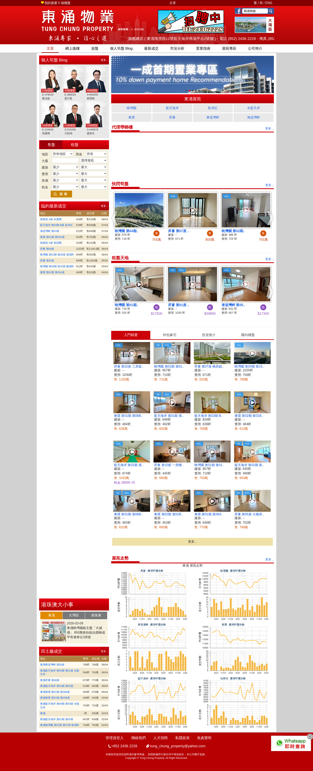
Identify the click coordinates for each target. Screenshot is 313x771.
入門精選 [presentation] (131, 335)
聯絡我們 (138, 738)
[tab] (51, 615)
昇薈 (172, 117)
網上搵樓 (72, 48)
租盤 (74, 145)
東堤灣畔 (212, 117)
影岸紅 (213, 108)
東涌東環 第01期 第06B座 (55, 691)
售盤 (51, 145)
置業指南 (203, 48)
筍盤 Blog (121, 48)
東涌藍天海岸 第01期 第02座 (56, 685)
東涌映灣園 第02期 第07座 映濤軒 (59, 725)
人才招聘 (160, 738)
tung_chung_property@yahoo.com (177, 746)
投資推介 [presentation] (209, 335)
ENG (268, 3)
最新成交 (151, 48)
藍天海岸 (172, 108)
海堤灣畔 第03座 (49, 231)
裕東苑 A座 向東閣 (50, 219)
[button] (115, 218)
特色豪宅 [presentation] (169, 335)
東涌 (42, 713)
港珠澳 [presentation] (96, 615)
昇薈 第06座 (47, 248)
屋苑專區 (229, 48)
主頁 (50, 48)
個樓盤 (55, 3)
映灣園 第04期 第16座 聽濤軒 (57, 266)
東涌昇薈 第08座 (49, 680)
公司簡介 (255, 48)
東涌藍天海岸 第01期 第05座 (56, 719)
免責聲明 (204, 738)
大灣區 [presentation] (74, 615)
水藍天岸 (253, 108)
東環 (131, 117)
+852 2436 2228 (124, 746)
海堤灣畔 (253, 117)
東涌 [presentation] (51, 615)
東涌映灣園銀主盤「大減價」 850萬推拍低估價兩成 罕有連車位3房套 (86, 632)
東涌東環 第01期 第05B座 (55, 697)
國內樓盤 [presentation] (248, 335)
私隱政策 (182, 738)
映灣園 (131, 108)
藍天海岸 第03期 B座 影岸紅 (56, 225)
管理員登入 (115, 738)
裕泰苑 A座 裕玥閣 (50, 242)
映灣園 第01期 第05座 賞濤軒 (57, 254)
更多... (104, 59)
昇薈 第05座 (47, 260)
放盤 (94, 48)
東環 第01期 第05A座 (52, 237)
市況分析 (177, 48)
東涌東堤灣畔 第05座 (52, 664)
